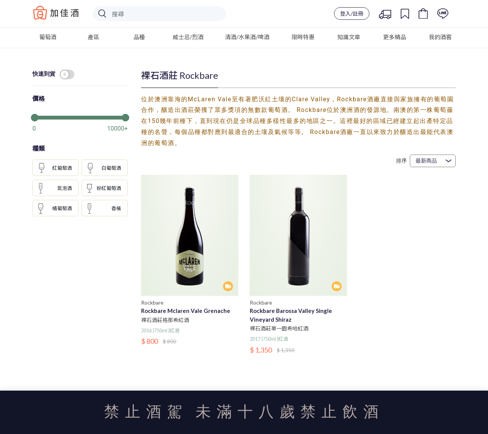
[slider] (80, 117)
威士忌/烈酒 (188, 37)
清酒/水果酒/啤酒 (247, 37)
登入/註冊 (351, 13)
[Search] (159, 13)
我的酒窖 (440, 37)
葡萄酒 (47, 37)
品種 (139, 37)
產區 (93, 37)
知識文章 (348, 37)
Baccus (56, 12)
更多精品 (394, 37)
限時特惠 (303, 37)
